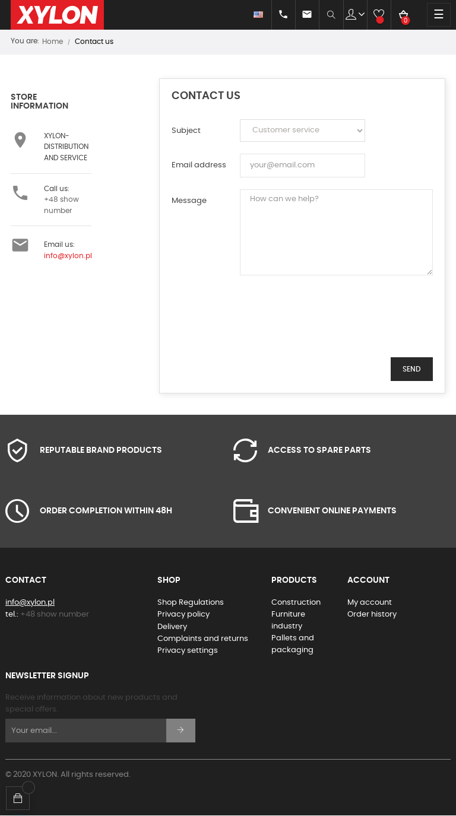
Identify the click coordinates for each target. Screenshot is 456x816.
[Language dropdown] (248, 15)
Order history (372, 614)
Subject (186, 131)
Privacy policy (183, 614)
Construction (296, 603)
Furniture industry (288, 620)
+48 (54, 614)
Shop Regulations (190, 603)
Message (189, 201)
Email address (199, 165)
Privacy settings (187, 651)
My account (369, 603)
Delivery (172, 627)
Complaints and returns (202, 639)
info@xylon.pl (68, 255)
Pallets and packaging (292, 644)
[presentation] (330, 322)
